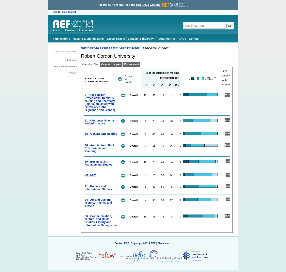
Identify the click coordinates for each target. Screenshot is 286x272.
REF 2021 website (161, 5)
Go (229, 25)
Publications (61, 38)
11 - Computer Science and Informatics (100, 122)
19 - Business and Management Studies (98, 163)
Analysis (73, 73)
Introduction (71, 60)
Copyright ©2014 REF (143, 243)
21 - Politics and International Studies (98, 188)
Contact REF (122, 243)
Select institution (129, 47)
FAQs (182, 38)
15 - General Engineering (101, 133)
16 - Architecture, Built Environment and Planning (99, 148)
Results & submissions (88, 38)
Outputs (105, 64)
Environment (131, 64)
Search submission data (65, 66)
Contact (194, 38)
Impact (117, 64)
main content (69, 12)
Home (84, 47)
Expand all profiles (129, 79)
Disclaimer (163, 243)
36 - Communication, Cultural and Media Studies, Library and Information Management (101, 221)
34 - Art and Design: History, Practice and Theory (98, 202)
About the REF (166, 38)
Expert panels (115, 38)
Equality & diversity (141, 38)
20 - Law (90, 174)
